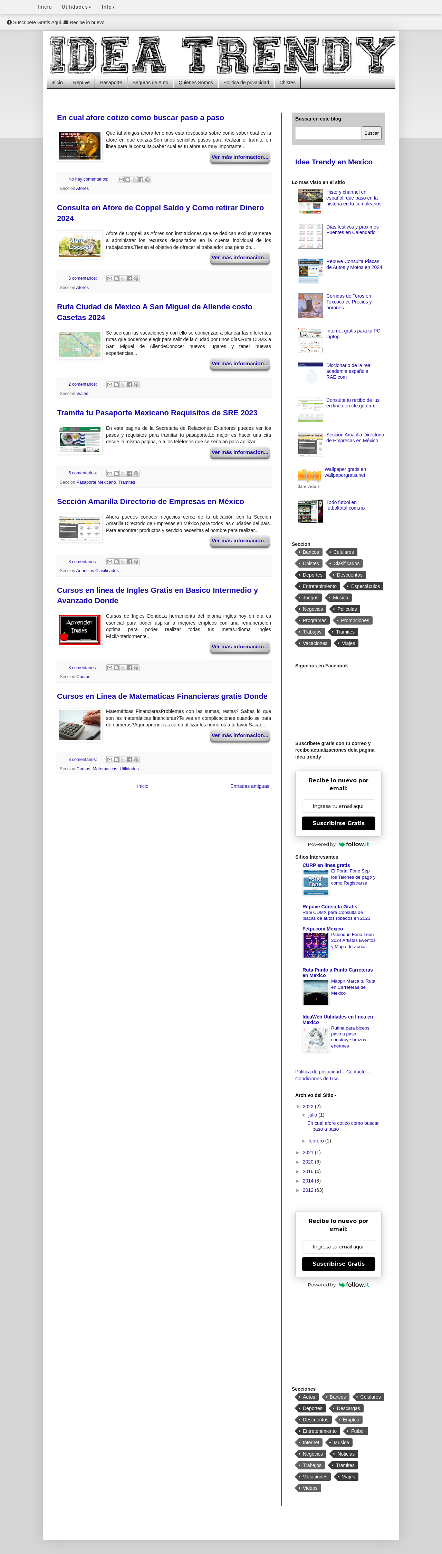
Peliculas (347, 609)
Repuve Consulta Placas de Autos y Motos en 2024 (354, 264)
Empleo (351, 1419)
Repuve (81, 82)
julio (313, 1115)
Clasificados (346, 563)
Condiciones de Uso (316, 1078)
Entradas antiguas (249, 786)
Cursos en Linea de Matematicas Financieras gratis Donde (162, 696)
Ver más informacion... (240, 157)
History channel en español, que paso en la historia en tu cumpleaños (354, 197)
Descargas (348, 1408)
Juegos (310, 597)
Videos (310, 1488)
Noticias (346, 1454)
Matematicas (105, 768)
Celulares (344, 552)
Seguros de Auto (151, 82)
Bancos (311, 552)
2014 (309, 1181)
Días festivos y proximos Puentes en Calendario (352, 229)
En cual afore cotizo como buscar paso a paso (140, 117)
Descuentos (350, 575)
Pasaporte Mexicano (96, 482)
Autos (309, 1397)
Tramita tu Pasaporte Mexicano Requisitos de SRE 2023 (157, 412)
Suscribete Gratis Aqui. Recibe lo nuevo (55, 22)
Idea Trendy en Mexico (334, 162)
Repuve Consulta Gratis (329, 906)
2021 (309, 1152)
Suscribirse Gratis (339, 823)
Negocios (313, 609)
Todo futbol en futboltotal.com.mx (346, 505)
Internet (311, 1442)
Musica (340, 597)
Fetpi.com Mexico (322, 929)
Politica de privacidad (246, 82)
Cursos (83, 676)
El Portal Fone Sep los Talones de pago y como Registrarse (353, 877)
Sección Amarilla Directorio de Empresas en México (150, 501)
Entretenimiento (320, 586)
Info (109, 7)
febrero (316, 1140)
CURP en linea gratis (326, 865)
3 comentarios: (83, 561)
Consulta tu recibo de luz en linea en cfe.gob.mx (352, 403)
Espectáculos (365, 586)
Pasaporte (111, 82)
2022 (309, 1106)
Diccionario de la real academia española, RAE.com (349, 371)
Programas (314, 620)
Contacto (356, 1071)
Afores (82, 188)
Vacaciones (315, 643)
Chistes (287, 82)
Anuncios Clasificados (97, 570)
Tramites (126, 482)
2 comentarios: (83, 384)
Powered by (338, 844)
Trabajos (312, 632)
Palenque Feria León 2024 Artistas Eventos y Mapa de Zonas (353, 940)
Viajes (82, 393)
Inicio (45, 7)
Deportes (313, 575)
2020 (309, 1162)
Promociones (355, 620)
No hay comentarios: (88, 179)
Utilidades (77, 7)
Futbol (358, 1431)
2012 (309, 1190)
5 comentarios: (83, 278)
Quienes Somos (196, 82)
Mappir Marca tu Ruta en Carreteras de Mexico (353, 987)
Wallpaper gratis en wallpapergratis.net (345, 472)
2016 (309, 1171)
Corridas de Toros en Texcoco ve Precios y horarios (349, 301)
